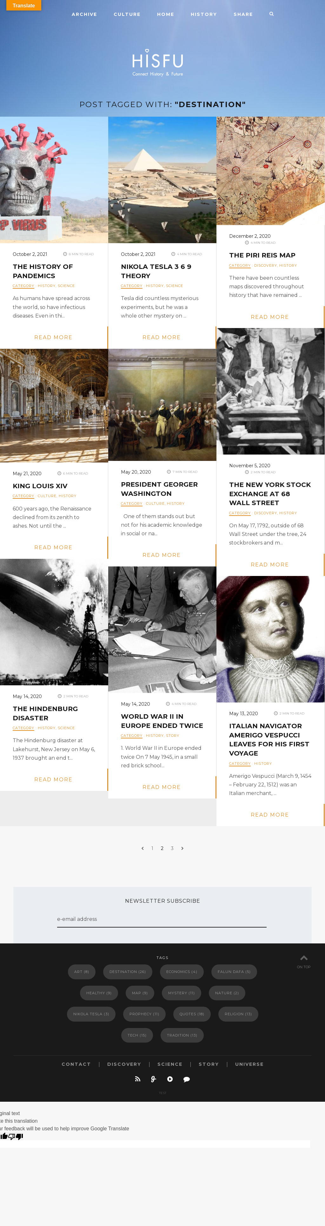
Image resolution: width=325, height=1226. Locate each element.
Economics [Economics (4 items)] (181, 971)
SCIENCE (66, 286)
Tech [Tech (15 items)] (137, 1035)
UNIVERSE (249, 1064)
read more (53, 337)
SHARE (243, 14)
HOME (165, 14)
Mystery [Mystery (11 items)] (181, 993)
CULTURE (127, 14)
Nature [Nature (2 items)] (227, 993)
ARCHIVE (84, 14)
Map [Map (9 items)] (140, 993)
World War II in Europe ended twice (154, 725)
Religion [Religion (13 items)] (238, 1014)
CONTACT (76, 1064)
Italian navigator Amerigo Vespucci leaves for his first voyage (267, 740)
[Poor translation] (15, 1136)
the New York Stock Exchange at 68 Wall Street (269, 494)
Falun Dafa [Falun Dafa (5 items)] (234, 971)
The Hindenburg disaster (47, 714)
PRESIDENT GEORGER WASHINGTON (161, 489)
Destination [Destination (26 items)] (127, 971)
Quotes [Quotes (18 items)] (192, 1014)
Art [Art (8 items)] (81, 971)
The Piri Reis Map (263, 255)
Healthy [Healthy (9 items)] (99, 993)
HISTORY (204, 14)
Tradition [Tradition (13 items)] (182, 1035)
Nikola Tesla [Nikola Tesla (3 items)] (91, 1014)
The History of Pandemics (44, 271)
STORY (172, 745)
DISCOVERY (265, 265)
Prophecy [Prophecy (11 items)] (144, 1014)
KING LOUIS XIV (41, 486)
